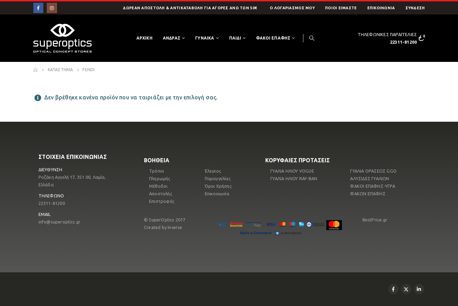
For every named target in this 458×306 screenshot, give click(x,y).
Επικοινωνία (381, 8)
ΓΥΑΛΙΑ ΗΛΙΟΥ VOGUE (292, 170)
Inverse (175, 227)
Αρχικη (144, 38)
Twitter (406, 289)
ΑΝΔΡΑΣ (171, 38)
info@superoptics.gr (59, 221)
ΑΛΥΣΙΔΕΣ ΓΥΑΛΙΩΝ (369, 178)
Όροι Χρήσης (218, 186)
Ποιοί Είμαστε (341, 8)
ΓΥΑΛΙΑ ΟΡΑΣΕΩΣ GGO (373, 170)
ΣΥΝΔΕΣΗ (415, 8)
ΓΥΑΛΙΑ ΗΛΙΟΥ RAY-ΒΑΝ (293, 178)
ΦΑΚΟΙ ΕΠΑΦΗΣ (273, 38)
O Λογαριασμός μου (292, 8)
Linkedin (419, 289)
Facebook (393, 289)
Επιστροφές (161, 201)
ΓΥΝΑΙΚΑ (204, 38)
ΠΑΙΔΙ (235, 38)
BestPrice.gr (374, 219)
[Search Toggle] (312, 38)
